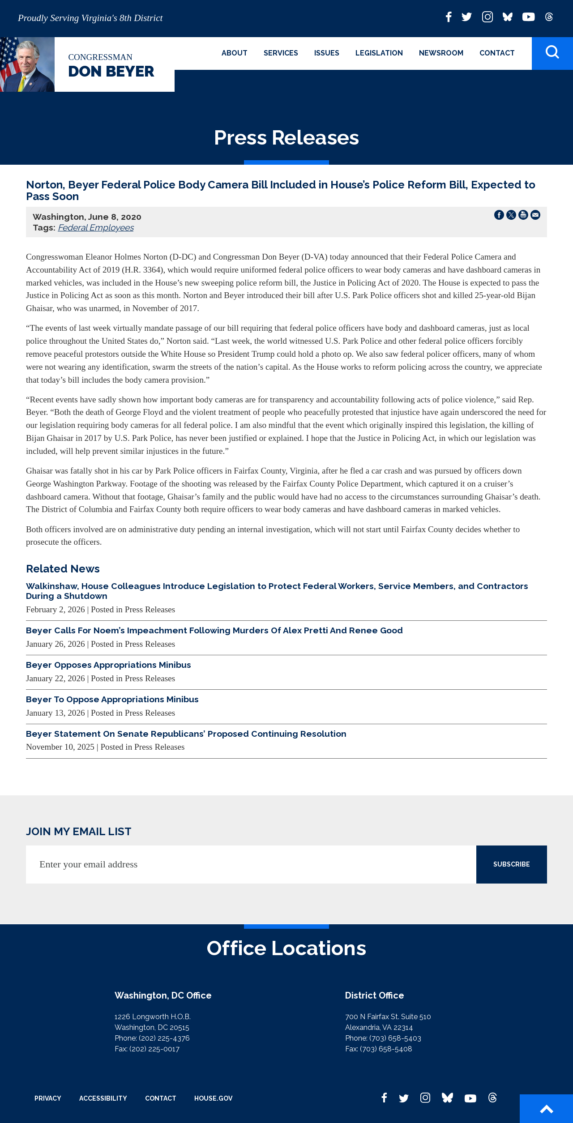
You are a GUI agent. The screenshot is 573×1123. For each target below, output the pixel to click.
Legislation (379, 53)
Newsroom (441, 53)
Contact (497, 53)
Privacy (47, 1098)
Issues (326, 53)
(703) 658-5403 (395, 1038)
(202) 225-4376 (164, 1038)
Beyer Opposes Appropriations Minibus (108, 665)
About (235, 53)
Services (281, 53)
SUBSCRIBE (511, 864)
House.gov (213, 1098)
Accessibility (103, 1098)
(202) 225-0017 (154, 1049)
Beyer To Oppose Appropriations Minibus (112, 699)
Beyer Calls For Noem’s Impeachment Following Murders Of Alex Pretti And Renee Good (214, 630)
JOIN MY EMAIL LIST (79, 831)
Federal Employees (95, 227)
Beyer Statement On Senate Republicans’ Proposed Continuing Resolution (186, 734)
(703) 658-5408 (386, 1049)
